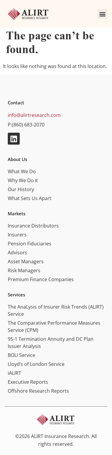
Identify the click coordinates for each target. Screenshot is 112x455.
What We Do (22, 171)
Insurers (17, 234)
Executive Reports (28, 382)
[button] (102, 14)
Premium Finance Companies (41, 279)
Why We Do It (23, 180)
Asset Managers (26, 261)
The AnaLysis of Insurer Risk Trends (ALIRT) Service (56, 310)
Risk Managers (24, 270)
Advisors (17, 252)
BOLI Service (21, 355)
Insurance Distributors (33, 225)
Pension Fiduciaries (29, 243)
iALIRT (14, 373)
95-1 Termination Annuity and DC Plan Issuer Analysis (50, 342)
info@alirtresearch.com (34, 115)
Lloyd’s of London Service (36, 364)
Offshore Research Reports (38, 391)
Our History (21, 189)
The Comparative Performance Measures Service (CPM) (54, 326)
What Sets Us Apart (29, 198)
